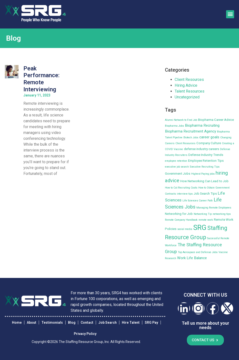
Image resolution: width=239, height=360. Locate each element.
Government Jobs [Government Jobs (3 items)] (177, 173)
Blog (72, 322)
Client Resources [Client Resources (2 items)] (185, 143)
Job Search (107, 322)
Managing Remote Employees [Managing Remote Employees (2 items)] (213, 207)
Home (17, 322)
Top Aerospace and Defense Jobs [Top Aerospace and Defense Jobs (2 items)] (198, 252)
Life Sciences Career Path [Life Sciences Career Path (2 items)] (197, 200)
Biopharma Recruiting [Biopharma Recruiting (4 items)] (202, 125)
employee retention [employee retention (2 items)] (176, 160)
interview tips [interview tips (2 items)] (185, 193)
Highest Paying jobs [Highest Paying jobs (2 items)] (203, 173)
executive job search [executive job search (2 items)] (177, 166)
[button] (230, 14)
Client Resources (189, 79)
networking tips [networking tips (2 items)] (222, 214)
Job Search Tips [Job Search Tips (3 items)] (205, 193)
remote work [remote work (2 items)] (206, 219)
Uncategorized (187, 97)
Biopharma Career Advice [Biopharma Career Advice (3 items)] (216, 120)
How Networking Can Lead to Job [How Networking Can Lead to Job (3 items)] (204, 181)
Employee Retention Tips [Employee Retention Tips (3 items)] (206, 160)
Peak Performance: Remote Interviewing (41, 79)
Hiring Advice (186, 85)
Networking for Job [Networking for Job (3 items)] (179, 214)
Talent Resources (189, 91)
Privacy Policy (85, 334)
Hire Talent (131, 322)
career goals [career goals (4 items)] (209, 137)
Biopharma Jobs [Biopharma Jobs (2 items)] (174, 125)
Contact (87, 322)
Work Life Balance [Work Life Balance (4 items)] (192, 258)
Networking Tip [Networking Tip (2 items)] (203, 214)
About (31, 322)
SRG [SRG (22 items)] (199, 227)
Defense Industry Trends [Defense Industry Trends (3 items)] (205, 155)
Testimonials (52, 322)
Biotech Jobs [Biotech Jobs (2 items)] (190, 137)
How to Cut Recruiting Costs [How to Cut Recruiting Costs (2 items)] (181, 187)
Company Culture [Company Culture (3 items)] (208, 143)
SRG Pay (151, 322)
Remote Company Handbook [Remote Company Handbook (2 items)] (181, 219)
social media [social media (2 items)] (184, 229)
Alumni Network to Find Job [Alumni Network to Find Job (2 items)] (181, 120)
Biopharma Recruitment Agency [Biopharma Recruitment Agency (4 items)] (190, 131)
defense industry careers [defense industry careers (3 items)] (201, 149)
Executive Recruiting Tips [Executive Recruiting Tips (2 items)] (205, 166)
